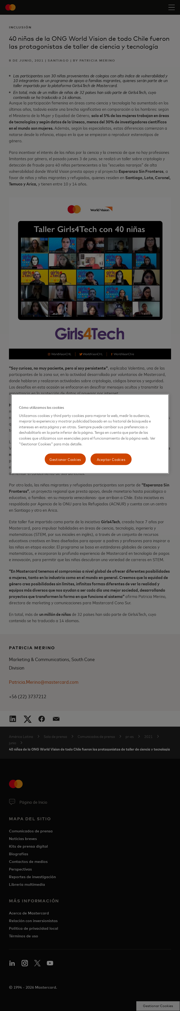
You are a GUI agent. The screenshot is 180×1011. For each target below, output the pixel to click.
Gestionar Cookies (65, 459)
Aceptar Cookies (111, 459)
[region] (90, 434)
